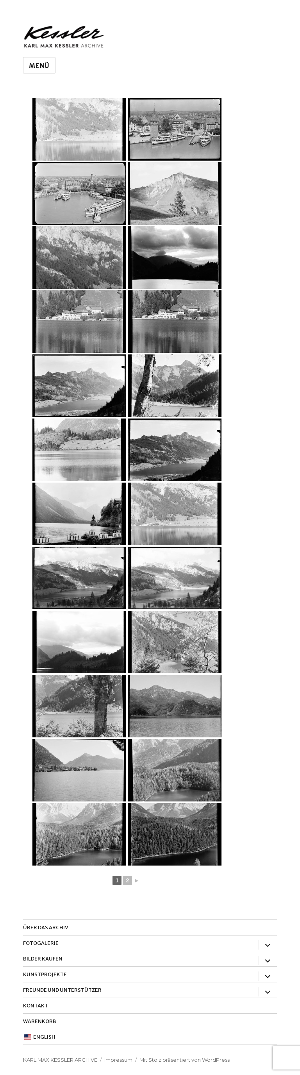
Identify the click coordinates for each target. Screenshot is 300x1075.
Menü (39, 66)
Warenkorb (39, 1021)
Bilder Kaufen (42, 958)
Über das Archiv (45, 927)
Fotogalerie (41, 943)
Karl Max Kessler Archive (60, 1060)
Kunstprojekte (45, 974)
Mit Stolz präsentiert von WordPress (184, 1060)
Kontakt (35, 1005)
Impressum (118, 1060)
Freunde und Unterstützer (62, 990)
